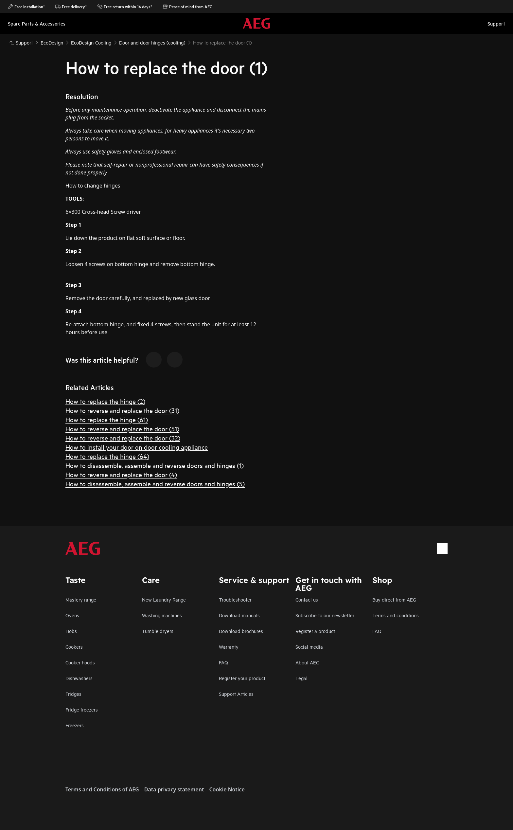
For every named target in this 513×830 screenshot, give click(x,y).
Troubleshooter (235, 599)
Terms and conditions (395, 615)
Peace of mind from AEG (187, 6)
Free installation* (26, 6)
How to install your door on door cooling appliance (136, 447)
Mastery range (80, 599)
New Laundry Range (164, 599)
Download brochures (241, 631)
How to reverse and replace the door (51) (122, 428)
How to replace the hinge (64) (107, 456)
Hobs (71, 631)
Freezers (74, 725)
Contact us (306, 599)
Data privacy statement (174, 789)
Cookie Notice (226, 789)
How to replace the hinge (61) (106, 419)
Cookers (74, 646)
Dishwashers (79, 678)
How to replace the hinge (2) (105, 401)
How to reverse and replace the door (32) (122, 438)
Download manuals (239, 615)
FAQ (223, 662)
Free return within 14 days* (124, 6)
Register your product (242, 678)
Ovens (72, 615)
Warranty (229, 646)
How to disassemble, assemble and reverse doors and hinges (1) (154, 465)
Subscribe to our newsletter (324, 615)
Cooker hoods (80, 662)
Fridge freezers (81, 709)
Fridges (73, 694)
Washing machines (162, 615)
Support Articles (236, 694)
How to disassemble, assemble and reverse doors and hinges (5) (155, 483)
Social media (309, 646)
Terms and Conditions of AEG (102, 789)
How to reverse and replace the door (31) (122, 410)
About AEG (307, 662)
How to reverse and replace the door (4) (121, 474)
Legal (301, 678)
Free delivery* (71, 6)
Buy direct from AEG (394, 599)
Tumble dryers (157, 631)
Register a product (315, 631)
